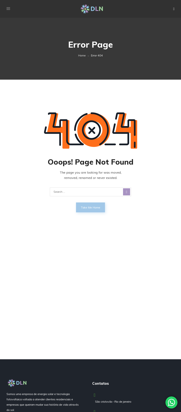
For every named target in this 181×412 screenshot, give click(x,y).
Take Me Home (90, 207)
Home (82, 55)
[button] (173, 9)
